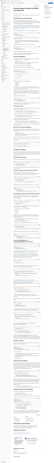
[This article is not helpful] (51, 17)
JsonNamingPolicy (16, 295)
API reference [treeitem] (3, 79)
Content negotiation (47, 8)
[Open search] (50, 1)
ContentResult (15, 21)
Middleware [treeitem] (3, 35)
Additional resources (47, 14)
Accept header (31, 58)
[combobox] (5, 7)
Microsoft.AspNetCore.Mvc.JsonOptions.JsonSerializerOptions (22, 173)
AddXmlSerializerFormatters (36, 159)
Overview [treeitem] (3, 11)
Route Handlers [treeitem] (4, 28)
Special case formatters (47, 11)
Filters (34, 342)
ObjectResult (21, 61)
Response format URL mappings (49, 12)
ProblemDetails (35, 243)
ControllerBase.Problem (26, 243)
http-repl (39, 37)
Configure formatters (47, 9)
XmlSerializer (29, 159)
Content (32, 44)
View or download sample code (19, 432)
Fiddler (18, 86)
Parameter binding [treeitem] (4, 29)
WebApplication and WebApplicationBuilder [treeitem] (5, 26)
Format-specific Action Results (49, 7)
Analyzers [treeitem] (4, 52)
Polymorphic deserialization (48, 13)
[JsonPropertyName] (33, 298)
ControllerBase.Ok (26, 30)
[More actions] (39, 6)
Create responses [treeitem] (4, 31)
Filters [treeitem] (3, 32)
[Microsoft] (1, 1)
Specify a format (47, 10)
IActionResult (31, 26)
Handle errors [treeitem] (4, 38)
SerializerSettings (35, 222)
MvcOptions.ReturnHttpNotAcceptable (29, 115)
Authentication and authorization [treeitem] (4, 40)
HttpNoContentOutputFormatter (26, 367)
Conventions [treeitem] (4, 53)
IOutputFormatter (20, 27)
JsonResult (33, 20)
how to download (27, 432)
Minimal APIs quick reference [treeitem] (5, 24)
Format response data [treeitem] (6, 49)
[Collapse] (9, 5)
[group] (27, 227)
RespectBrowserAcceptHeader (35, 138)
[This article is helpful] (50, 17)
